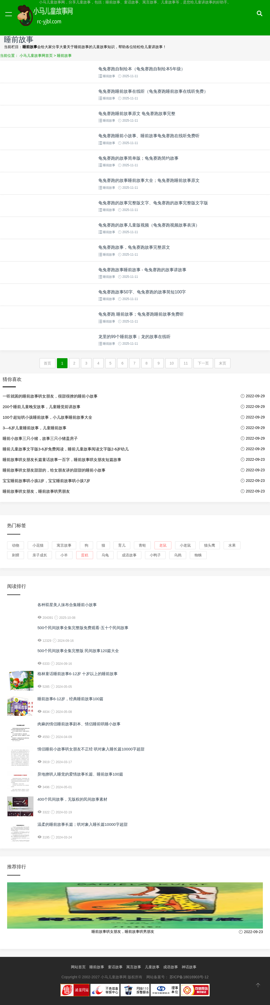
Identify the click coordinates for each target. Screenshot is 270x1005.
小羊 (64, 555)
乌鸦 (177, 555)
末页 (222, 363)
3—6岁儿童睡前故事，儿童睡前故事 (34, 428)
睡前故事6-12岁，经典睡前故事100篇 (70, 699)
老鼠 (163, 545)
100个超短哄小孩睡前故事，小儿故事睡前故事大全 (47, 417)
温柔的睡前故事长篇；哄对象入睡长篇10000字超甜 (82, 824)
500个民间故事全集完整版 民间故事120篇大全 (78, 650)
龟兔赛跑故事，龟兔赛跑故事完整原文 (134, 247)
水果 (232, 545)
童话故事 (115, 967)
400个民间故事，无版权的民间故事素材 (72, 799)
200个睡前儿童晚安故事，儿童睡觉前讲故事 (41, 406)
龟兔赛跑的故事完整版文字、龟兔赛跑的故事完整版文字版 (153, 203)
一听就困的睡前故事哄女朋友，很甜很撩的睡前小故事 (50, 396)
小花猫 (38, 545)
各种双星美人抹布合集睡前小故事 (67, 604)
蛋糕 (84, 555)
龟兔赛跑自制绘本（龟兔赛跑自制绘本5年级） (141, 69)
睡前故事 (64, 55)
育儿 (122, 545)
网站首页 (78, 967)
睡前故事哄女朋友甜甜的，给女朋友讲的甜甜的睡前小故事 (54, 470)
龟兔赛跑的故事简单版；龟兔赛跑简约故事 (138, 158)
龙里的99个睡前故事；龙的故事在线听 (134, 336)
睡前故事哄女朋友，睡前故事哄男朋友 (36, 491)
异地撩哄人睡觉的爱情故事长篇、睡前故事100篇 (80, 774)
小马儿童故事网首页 (36, 55)
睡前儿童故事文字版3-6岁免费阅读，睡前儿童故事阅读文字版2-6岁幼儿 (66, 449)
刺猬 (15, 555)
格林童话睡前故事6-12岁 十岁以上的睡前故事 (77, 673)
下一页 (203, 363)
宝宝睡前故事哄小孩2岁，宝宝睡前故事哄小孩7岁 (46, 480)
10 (172, 363)
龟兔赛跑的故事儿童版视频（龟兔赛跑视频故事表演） (149, 225)
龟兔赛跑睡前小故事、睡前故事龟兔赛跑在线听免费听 (149, 135)
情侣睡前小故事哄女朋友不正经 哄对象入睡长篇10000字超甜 (90, 749)
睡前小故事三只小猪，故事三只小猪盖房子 (40, 438)
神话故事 (189, 967)
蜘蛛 (198, 555)
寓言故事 (64, 545)
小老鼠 (185, 545)
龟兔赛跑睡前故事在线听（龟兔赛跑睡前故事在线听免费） (153, 91)
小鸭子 (155, 555)
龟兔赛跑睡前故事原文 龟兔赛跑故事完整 (136, 113)
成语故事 (129, 555)
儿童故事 (152, 967)
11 (186, 363)
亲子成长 (39, 555)
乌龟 (105, 555)
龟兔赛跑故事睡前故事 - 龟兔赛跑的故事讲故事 (142, 270)
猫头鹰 (209, 545)
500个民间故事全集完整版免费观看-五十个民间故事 (82, 627)
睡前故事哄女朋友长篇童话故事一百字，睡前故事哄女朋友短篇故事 (62, 459)
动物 (15, 545)
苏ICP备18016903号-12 (189, 977)
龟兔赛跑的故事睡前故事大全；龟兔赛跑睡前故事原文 (149, 180)
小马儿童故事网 (50, 19)
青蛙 (142, 545)
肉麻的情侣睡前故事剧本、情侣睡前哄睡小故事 (78, 724)
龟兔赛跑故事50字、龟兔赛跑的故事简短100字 (142, 292)
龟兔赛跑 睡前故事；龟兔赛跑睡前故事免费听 (141, 314)
